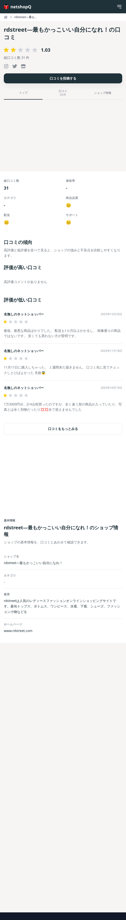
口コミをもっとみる (63, 428)
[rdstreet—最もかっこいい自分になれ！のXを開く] (14, 66)
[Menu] (119, 7)
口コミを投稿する (63, 78)
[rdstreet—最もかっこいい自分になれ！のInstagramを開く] (6, 66)
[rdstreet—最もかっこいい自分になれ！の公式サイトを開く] (23, 66)
